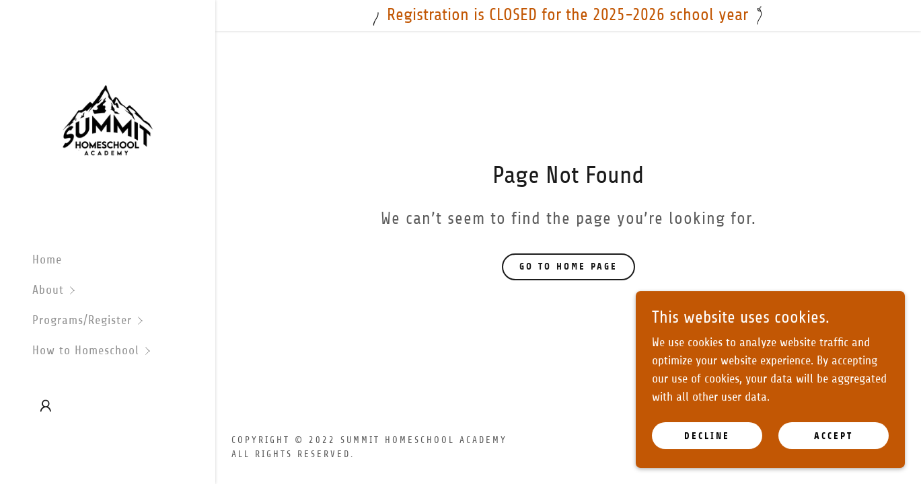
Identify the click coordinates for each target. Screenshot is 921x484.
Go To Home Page (568, 266)
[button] (123, 290)
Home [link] (47, 259)
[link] (107, 120)
